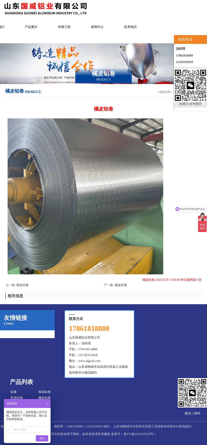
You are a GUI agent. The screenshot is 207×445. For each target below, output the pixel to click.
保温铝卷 (44, 392)
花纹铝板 (44, 409)
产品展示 (31, 26)
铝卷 (14, 392)
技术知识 (130, 26)
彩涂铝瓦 (44, 403)
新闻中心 (97, 26)
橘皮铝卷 (22, 285)
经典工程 (64, 26)
